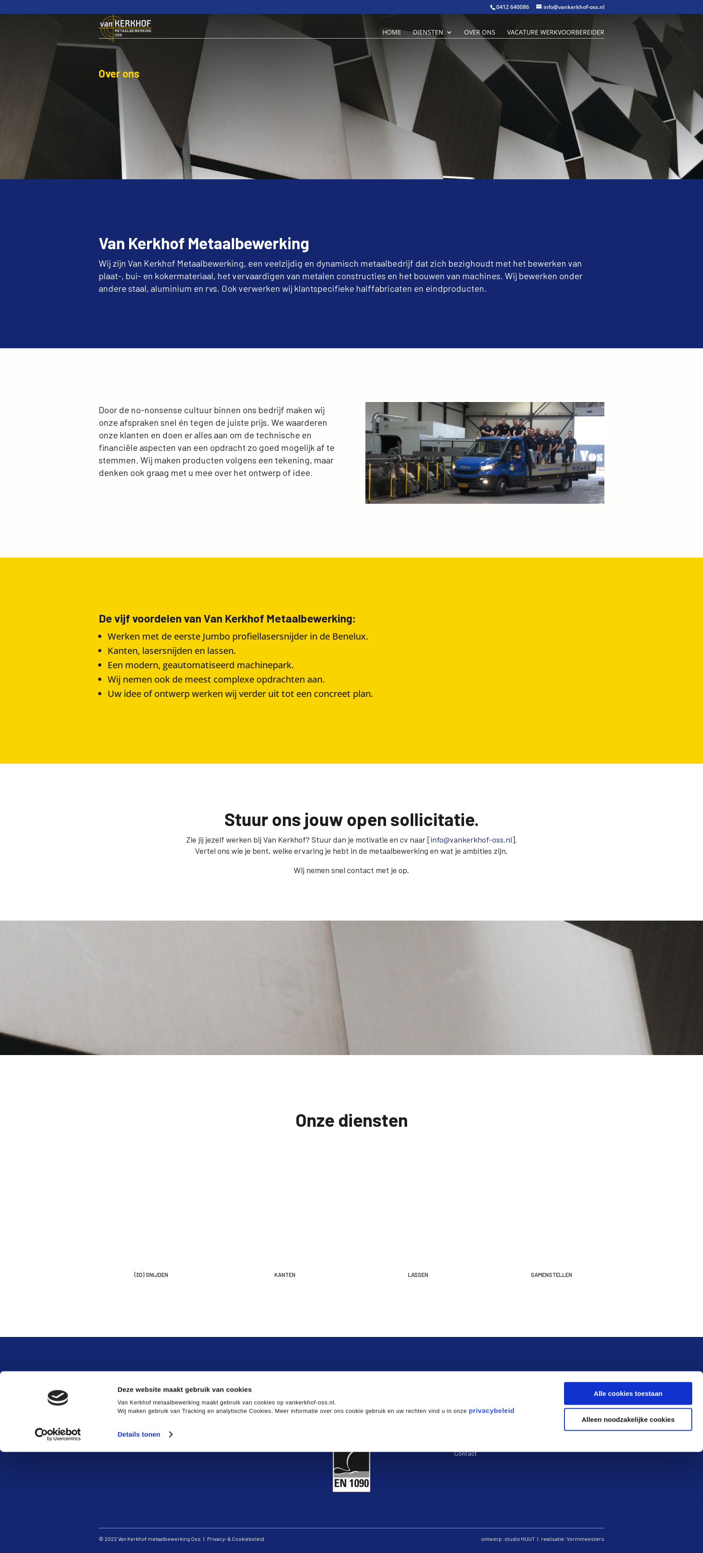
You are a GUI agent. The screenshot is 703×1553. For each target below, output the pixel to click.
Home (391, 32)
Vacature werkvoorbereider (491, 1427)
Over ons (479, 32)
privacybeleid (491, 1511)
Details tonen (138, 1535)
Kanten (284, 1274)
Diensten (428, 32)
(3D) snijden (477, 1394)
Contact (465, 1453)
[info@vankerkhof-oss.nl (469, 839)
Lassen (418, 1274)
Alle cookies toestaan (628, 1494)
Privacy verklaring (478, 1436)
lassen (468, 1410)
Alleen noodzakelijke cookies (628, 1520)
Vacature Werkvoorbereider (555, 32)
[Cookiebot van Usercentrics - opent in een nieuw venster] (58, 1535)
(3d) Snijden (151, 1274)
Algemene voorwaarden (486, 1445)
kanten (469, 1402)
